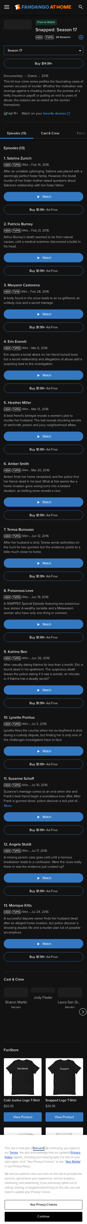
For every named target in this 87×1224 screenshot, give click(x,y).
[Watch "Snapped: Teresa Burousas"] (43, 563)
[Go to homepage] (43, 7)
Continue (43, 1216)
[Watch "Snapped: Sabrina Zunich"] (43, 196)
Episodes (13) (16, 133)
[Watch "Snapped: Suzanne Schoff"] (43, 817)
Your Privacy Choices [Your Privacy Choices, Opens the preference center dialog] (43, 1205)
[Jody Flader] (43, 1011)
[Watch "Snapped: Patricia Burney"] (43, 257)
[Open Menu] (6, 7)
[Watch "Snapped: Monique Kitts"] (43, 943)
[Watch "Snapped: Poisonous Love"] (43, 624)
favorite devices (56, 113)
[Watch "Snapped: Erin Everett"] (43, 375)
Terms (14, 1153)
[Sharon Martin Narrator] (16, 1011)
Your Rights (72, 1162)
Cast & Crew (50, 133)
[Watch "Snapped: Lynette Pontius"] (43, 751)
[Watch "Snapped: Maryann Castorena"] (43, 314)
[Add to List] (81, 37)
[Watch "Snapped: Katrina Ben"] (43, 690)
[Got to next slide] (82, 1011)
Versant (39, 1148)
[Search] (81, 7)
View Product (22, 1117)
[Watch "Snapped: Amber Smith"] (43, 502)
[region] (43, 1179)
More (8, 806)
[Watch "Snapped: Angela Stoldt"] (43, 878)
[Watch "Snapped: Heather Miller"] (43, 436)
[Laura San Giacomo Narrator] (70, 1011)
